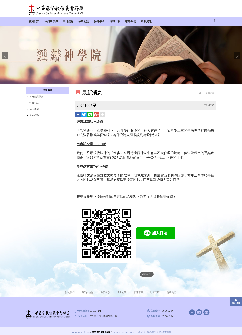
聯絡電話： (84, 308)
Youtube (199, 310)
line (206, 310)
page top (236, 299)
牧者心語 (34, 101)
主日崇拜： (156, 308)
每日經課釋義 (36, 95)
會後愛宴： (156, 314)
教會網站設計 (165, 330)
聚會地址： (84, 314)
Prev (5, 53)
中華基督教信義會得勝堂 (58, 8)
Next (237, 53)
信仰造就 (34, 107)
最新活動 (34, 113)
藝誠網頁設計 (153, 330)
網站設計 (142, 330)
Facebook (214, 18)
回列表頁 (146, 272)
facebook (192, 310)
